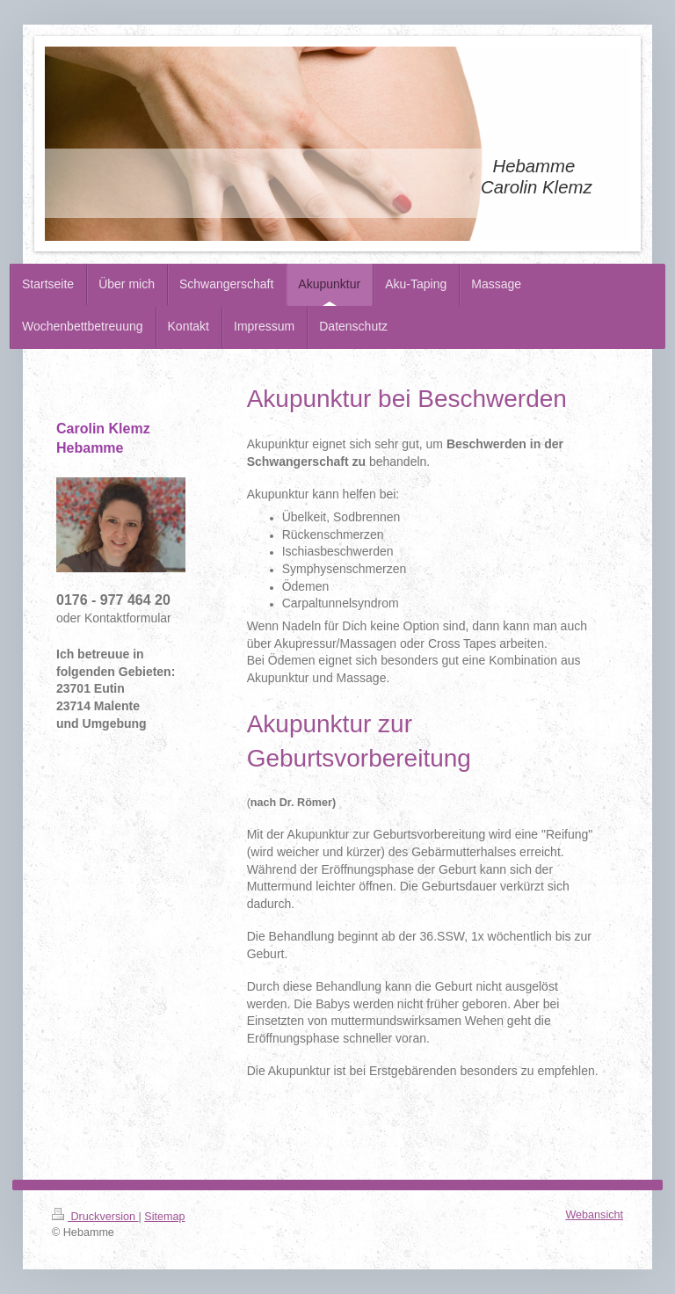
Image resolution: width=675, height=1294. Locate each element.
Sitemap (164, 1216)
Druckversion (95, 1216)
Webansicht (594, 1215)
